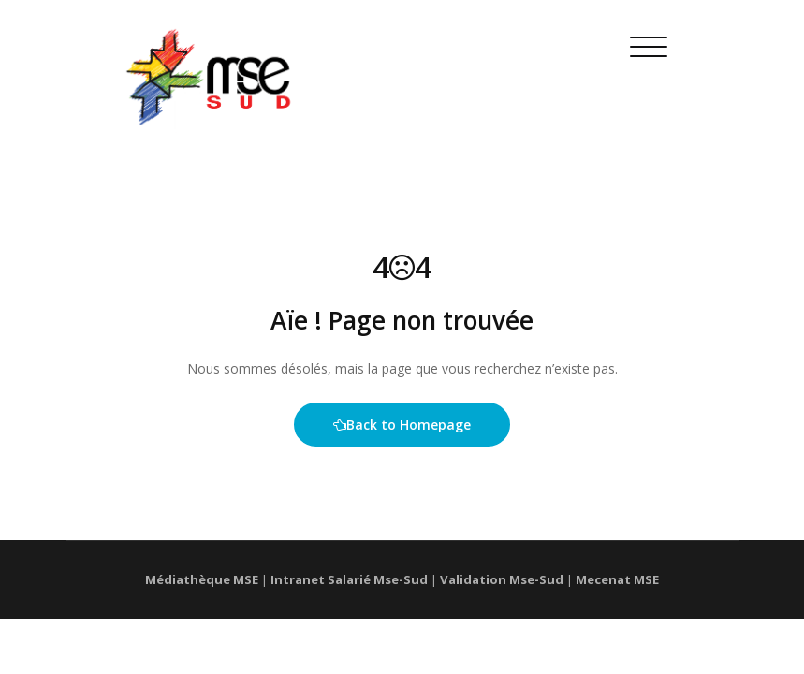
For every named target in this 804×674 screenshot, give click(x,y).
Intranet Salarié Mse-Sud (349, 579)
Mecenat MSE (617, 579)
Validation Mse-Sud (501, 579)
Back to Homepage (402, 424)
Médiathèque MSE (201, 579)
